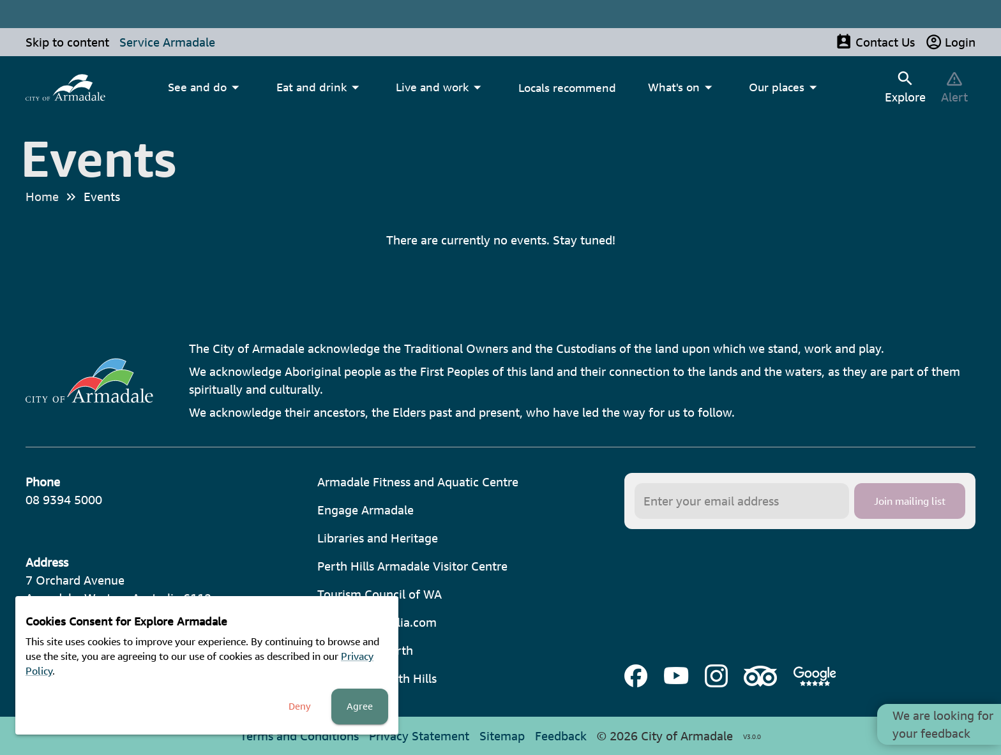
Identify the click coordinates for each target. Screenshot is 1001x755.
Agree (360, 706)
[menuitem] (65, 87)
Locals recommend (567, 87)
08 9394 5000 (64, 500)
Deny (300, 706)
